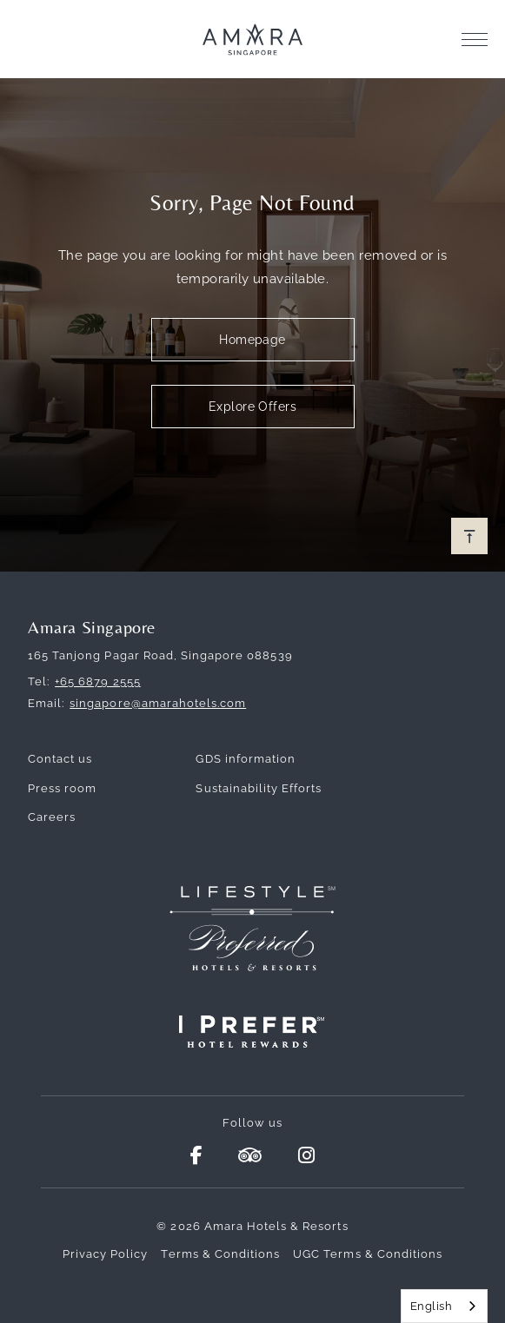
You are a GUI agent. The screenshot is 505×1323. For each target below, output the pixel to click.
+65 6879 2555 (98, 681)
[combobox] (444, 1306)
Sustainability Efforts (259, 788)
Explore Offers (252, 406)
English (431, 1306)
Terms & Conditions (220, 1253)
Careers (52, 817)
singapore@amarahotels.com (158, 703)
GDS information (246, 758)
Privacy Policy (106, 1253)
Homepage (252, 340)
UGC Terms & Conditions (367, 1253)
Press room (62, 788)
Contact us (60, 758)
